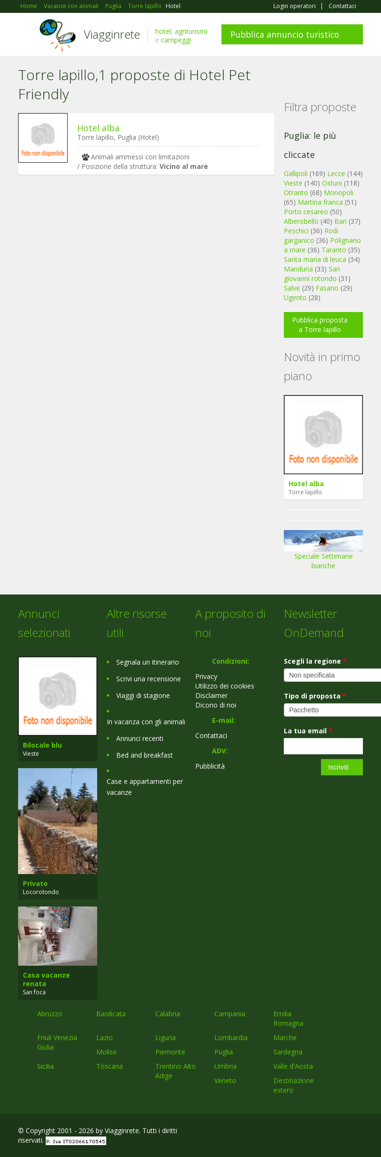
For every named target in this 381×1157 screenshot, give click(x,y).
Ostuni (332, 183)
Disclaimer (211, 695)
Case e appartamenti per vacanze (145, 787)
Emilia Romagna (288, 1018)
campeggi (176, 39)
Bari (340, 221)
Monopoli (338, 192)
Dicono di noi (215, 704)
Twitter (335, 1132)
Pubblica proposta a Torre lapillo (320, 324)
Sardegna (287, 1051)
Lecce (336, 173)
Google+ (311, 1132)
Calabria (167, 1013)
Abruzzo (49, 1013)
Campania (229, 1013)
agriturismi (191, 31)
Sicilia (45, 1066)
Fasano (327, 287)
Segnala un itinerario (147, 662)
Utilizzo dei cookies (224, 685)
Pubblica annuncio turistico (285, 34)
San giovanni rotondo (312, 273)
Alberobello (301, 221)
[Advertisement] (141, 256)
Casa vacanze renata (46, 979)
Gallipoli (296, 173)
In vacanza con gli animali (146, 721)
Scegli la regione (315, 661)
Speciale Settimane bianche (323, 553)
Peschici (296, 230)
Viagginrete (112, 34)
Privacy (206, 676)
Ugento (295, 297)
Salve (292, 287)
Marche (285, 1037)
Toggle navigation (26, 35)
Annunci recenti (139, 738)
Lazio (104, 1037)
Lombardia (231, 1037)
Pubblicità (210, 766)
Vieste (293, 183)
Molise (106, 1051)
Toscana (109, 1066)
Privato (35, 883)
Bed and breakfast (144, 755)
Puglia (223, 1051)
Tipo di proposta (315, 695)
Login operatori (294, 6)
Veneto (225, 1080)
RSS (357, 1132)
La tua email (308, 730)
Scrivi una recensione (148, 678)
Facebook (291, 1132)
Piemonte (170, 1051)
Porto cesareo (306, 211)
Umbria (225, 1066)
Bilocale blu (42, 745)
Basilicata (111, 1013)
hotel (163, 31)
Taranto (333, 249)
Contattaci (342, 6)
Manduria (298, 268)
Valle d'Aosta (293, 1066)
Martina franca (320, 202)
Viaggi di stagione (143, 695)
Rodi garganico (311, 235)
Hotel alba (98, 128)
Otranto (296, 192)
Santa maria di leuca (315, 259)
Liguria (165, 1037)
